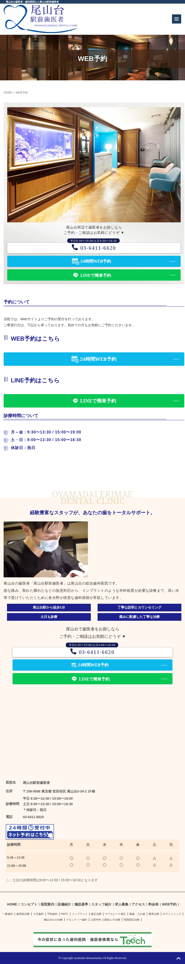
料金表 (153, 904)
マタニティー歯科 (76, 919)
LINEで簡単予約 (95, 275)
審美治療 (154, 913)
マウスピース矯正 (115, 913)
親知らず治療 (112, 919)
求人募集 (121, 904)
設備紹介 (64, 904)
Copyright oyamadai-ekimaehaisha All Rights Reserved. (93, 958)
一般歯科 (7, 913)
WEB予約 (169, 904)
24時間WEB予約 (95, 261)
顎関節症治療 (131, 919)
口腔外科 (96, 919)
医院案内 (47, 904)
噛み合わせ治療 (53, 919)
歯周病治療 (23, 913)
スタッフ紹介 (101, 904)
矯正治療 (96, 913)
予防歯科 (52, 913)
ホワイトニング (172, 913)
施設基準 (81, 904)
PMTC (64, 913)
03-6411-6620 (94, 248)
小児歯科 (38, 913)
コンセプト (28, 904)
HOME (8, 92)
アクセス (138, 904)
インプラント (80, 913)
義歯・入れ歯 (137, 913)
